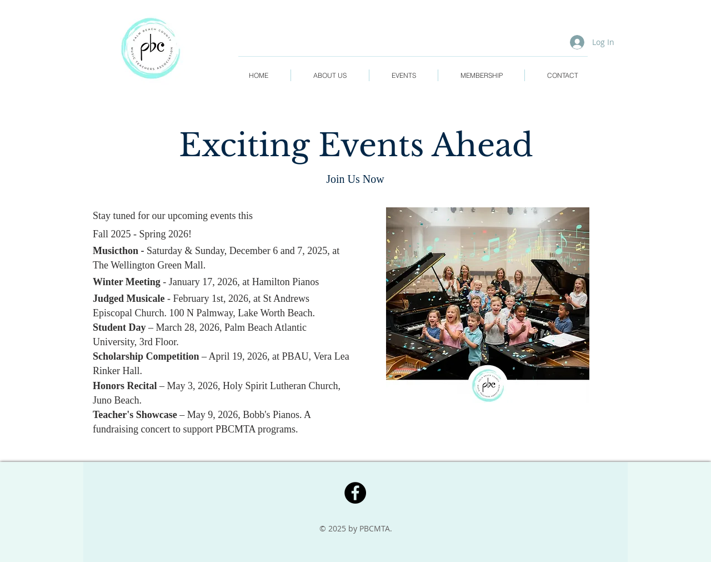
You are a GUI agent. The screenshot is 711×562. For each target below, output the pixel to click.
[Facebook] (355, 493)
